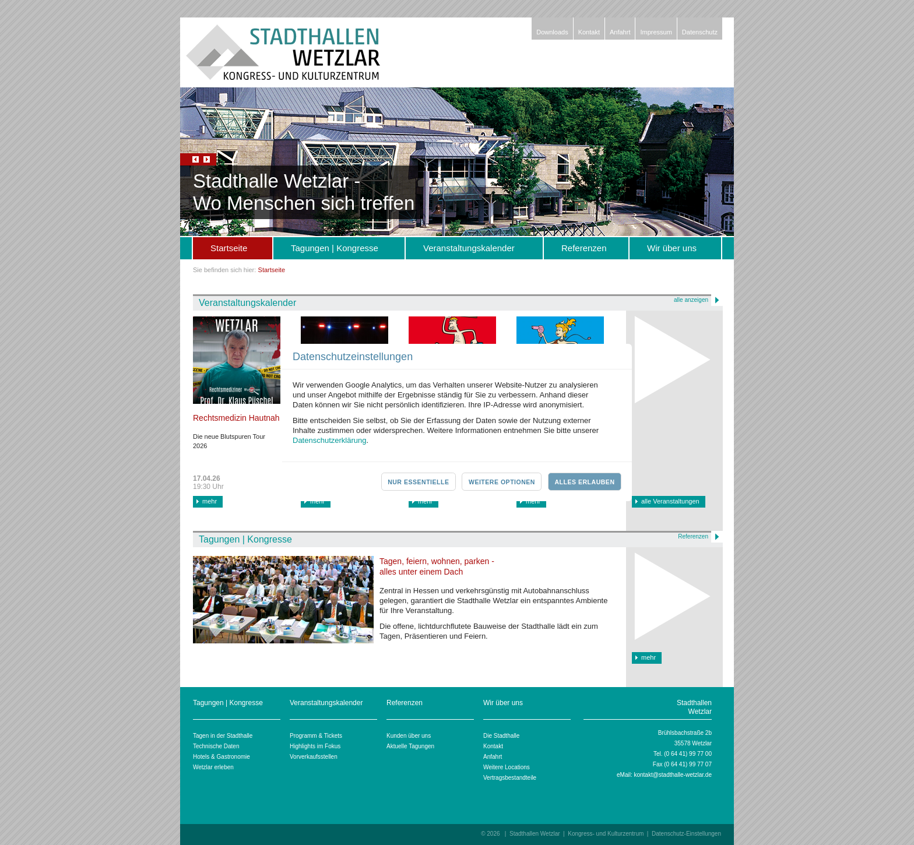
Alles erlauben (584, 481)
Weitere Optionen (502, 481)
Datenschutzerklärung (329, 440)
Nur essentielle (418, 481)
